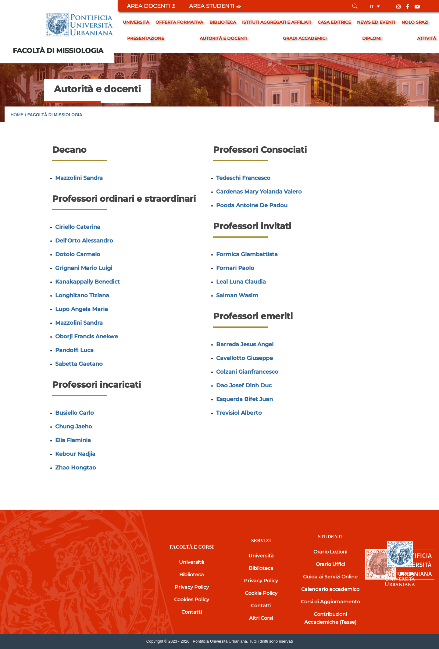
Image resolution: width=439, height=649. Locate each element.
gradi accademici (305, 38)
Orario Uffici (330, 564)
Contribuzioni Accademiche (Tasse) (330, 618)
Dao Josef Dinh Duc (244, 385)
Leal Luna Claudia (241, 281)
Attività (426, 38)
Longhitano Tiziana (82, 295)
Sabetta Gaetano (79, 364)
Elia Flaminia (73, 440)
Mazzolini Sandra (79, 178)
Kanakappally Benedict (87, 281)
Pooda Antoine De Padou (251, 205)
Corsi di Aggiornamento (330, 602)
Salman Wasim (237, 295)
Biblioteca (222, 22)
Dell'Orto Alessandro (84, 240)
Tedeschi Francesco (243, 178)
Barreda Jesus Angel (244, 344)
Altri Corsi (261, 618)
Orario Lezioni (330, 552)
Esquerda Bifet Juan (244, 399)
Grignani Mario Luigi (83, 268)
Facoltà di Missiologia (58, 51)
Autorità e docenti (223, 38)
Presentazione (145, 38)
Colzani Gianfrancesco (247, 371)
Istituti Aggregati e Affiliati (276, 22)
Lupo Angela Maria (81, 309)
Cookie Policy (261, 593)
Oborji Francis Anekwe (86, 336)
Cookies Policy (191, 599)
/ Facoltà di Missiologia (53, 114)
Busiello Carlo (74, 413)
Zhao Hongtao (75, 467)
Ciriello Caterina (77, 227)
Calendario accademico (330, 589)
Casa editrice (334, 22)
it (372, 6)
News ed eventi (376, 22)
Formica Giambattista (247, 254)
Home (17, 114)
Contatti (191, 612)
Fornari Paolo (235, 268)
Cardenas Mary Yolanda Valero (259, 191)
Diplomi (371, 38)
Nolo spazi (415, 22)
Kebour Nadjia (75, 454)
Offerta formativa (179, 22)
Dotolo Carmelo (77, 254)
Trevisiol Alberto (239, 413)
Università (136, 22)
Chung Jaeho (73, 426)
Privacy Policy (192, 587)
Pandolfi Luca (74, 350)
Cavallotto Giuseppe (244, 358)
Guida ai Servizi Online (330, 577)
